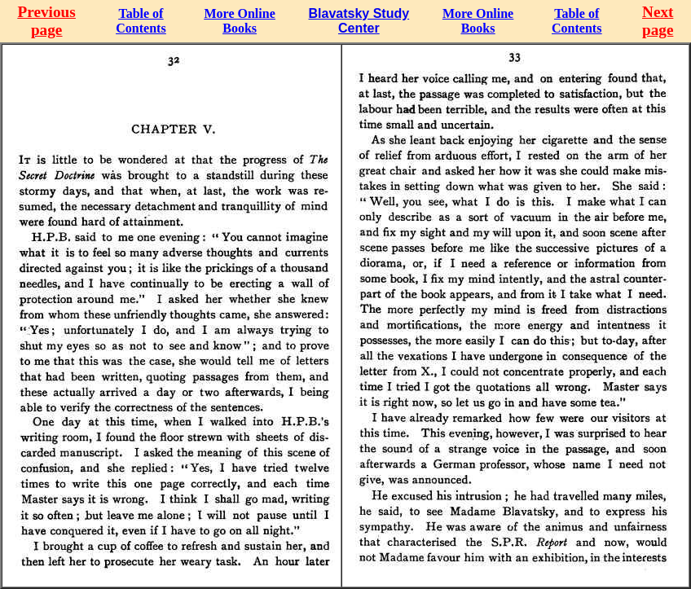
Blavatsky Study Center (359, 21)
